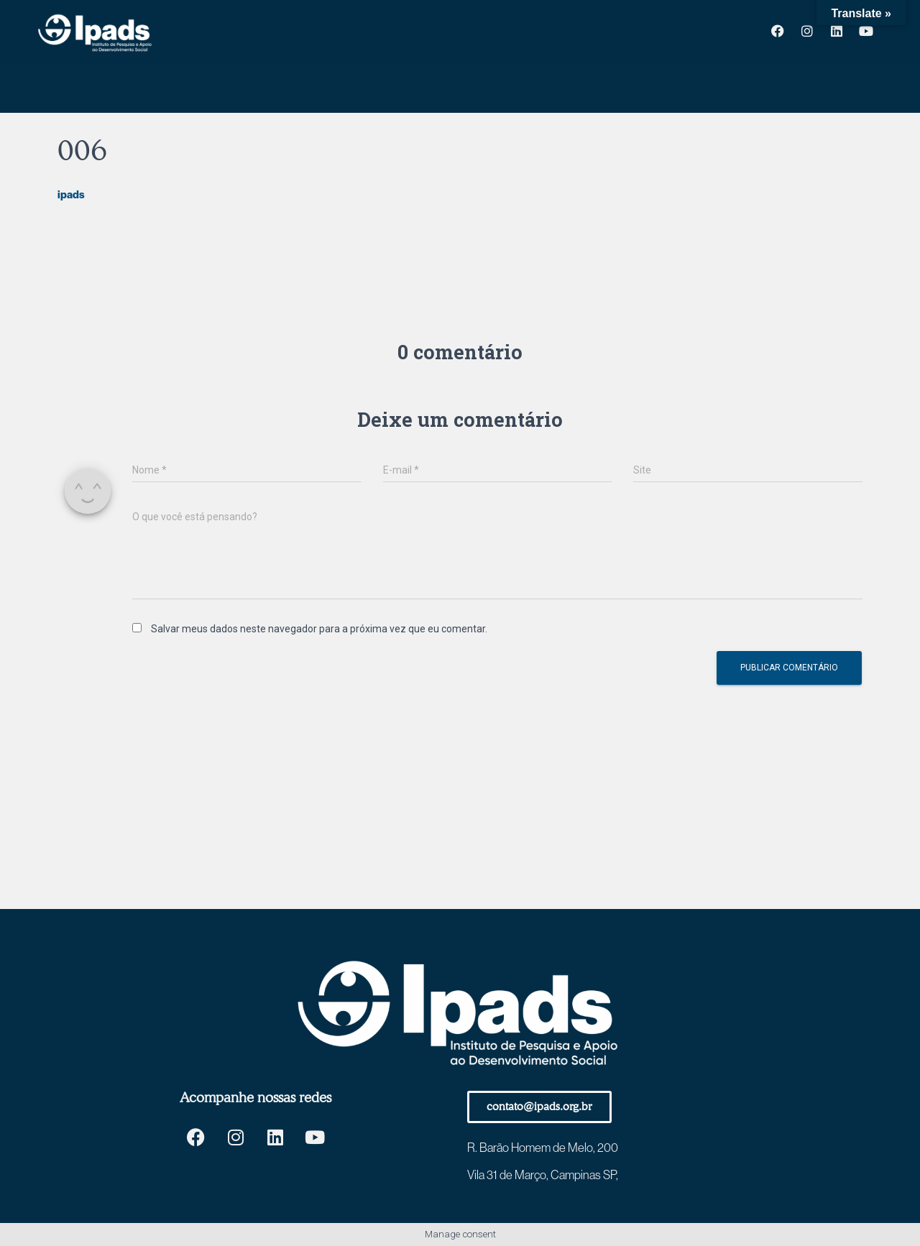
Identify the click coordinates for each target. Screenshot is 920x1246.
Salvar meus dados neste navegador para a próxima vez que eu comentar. (319, 628)
